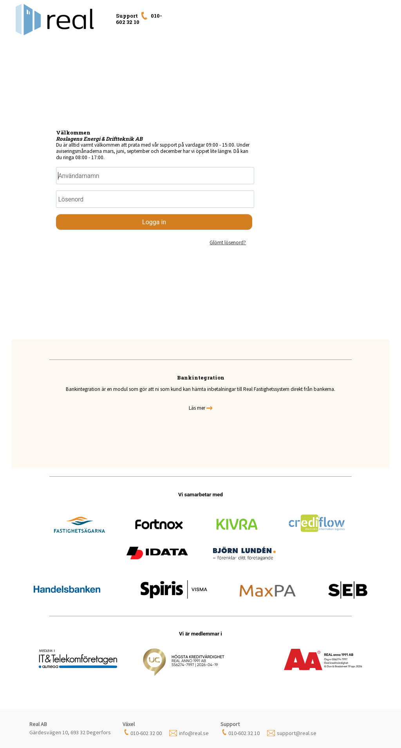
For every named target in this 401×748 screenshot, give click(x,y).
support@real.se (296, 733)
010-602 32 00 (146, 733)
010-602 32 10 (244, 733)
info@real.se (194, 733)
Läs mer (200, 408)
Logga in (154, 222)
